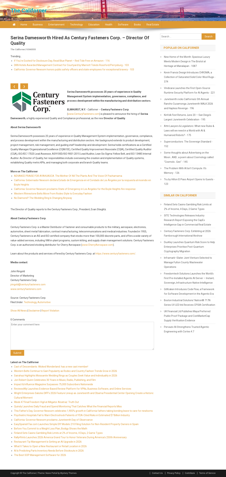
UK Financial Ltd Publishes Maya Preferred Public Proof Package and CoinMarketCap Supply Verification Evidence (187, 316)
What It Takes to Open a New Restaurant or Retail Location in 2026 (50, 446)
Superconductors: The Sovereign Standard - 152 (188, 144)
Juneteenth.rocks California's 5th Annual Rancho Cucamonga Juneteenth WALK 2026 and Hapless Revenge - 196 (188, 104)
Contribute (190, 473)
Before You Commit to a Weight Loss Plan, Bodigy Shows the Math (50, 428)
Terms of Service (207, 473)
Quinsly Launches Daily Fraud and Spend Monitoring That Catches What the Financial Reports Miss (68, 406)
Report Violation (50, 310)
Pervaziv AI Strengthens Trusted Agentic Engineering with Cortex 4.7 (186, 329)
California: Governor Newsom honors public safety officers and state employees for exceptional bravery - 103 (74, 69)
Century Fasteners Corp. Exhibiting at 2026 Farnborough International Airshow (187, 233)
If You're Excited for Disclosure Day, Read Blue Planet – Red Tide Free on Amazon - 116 (62, 60)
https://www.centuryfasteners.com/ (115, 253)
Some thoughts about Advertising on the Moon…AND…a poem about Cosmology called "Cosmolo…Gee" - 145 (189, 157)
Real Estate (152, 24)
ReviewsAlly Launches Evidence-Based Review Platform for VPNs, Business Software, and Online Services (72, 388)
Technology (76, 24)
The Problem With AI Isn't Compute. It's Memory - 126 (185, 170)
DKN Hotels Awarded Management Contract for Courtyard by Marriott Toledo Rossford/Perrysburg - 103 (71, 65)
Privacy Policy (173, 473)
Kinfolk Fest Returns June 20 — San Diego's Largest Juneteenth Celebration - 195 (187, 117)
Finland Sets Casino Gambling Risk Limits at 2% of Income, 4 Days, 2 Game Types (58, 433)
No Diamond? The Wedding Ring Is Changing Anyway (43, 198)
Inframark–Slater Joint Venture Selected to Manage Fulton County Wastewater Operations (188, 262)
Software (123, 24)
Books (137, 24)
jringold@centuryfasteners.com (28, 284)
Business (38, 24)
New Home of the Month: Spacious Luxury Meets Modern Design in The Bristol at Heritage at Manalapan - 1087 (187, 61)
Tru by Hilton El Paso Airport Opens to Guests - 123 (189, 181)
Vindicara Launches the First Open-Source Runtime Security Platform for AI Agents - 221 (189, 90)
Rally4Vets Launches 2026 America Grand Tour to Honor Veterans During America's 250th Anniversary (70, 437)
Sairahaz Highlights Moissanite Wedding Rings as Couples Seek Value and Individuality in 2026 (65, 375)
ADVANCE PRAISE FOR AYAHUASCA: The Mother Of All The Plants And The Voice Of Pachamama (68, 175)
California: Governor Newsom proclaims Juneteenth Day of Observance (53, 419)
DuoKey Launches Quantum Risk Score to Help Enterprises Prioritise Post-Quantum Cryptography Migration (189, 247)
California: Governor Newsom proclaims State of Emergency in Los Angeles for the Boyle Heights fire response (75, 189)
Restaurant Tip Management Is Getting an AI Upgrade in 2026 (48, 441)
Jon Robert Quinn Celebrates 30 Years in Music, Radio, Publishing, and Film (55, 380)
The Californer (29, 10)
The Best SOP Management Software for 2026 (40, 455)
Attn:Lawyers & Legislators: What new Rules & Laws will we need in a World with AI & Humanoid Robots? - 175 (189, 131)
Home (23, 24)
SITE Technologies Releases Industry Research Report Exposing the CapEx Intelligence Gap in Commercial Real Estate (187, 220)
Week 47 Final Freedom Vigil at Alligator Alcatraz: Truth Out (46, 402)
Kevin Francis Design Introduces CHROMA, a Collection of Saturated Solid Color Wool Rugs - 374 (189, 77)
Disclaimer (34, 310)
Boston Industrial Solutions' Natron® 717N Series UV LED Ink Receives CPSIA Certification (189, 302)
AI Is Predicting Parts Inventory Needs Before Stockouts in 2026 (49, 450)
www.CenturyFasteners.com (83, 113)
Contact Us (157, 473)
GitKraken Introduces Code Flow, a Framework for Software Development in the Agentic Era (189, 291)
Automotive (44, 302)
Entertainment (56, 24)
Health (108, 24)
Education (94, 24)
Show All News (19, 310)
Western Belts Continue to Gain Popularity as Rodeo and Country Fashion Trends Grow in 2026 (65, 371)
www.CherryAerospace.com (97, 244)
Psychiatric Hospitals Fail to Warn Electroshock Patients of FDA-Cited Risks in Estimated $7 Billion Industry (72, 415)
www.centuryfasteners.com (26, 289)
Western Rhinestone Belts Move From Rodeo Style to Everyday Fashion (53, 193)
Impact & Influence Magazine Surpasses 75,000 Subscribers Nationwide (53, 384)
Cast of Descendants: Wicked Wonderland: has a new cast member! (51, 366)
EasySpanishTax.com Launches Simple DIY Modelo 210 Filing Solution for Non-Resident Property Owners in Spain (76, 424)
